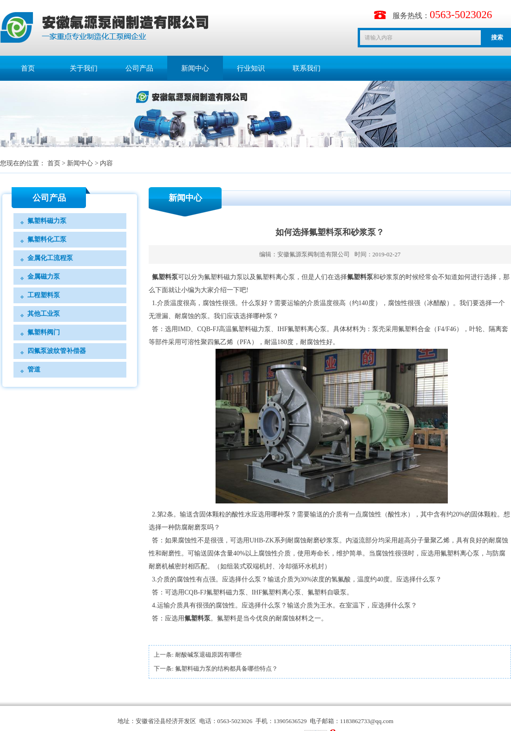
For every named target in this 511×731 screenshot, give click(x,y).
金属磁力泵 (43, 276)
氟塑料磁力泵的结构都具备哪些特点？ (226, 668)
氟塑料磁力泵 (46, 220)
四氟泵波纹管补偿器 (56, 350)
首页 (28, 68)
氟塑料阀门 (43, 332)
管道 (33, 369)
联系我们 (307, 68)
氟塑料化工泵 (46, 239)
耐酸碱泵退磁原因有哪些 (208, 654)
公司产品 (139, 68)
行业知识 (251, 68)
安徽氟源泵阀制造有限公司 (313, 254)
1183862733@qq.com (366, 721)
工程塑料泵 (43, 295)
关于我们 (84, 68)
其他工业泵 (43, 313)
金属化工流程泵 (50, 258)
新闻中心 (195, 68)
